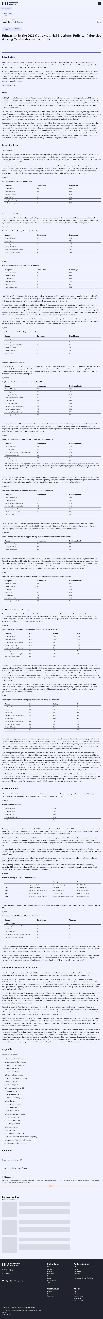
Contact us (77, 1298)
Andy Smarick (18, 22)
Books (76, 1269)
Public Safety (51, 1280)
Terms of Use (5, 1307)
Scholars (76, 1294)
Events (49, 1291)
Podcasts (77, 1273)
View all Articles (6, 8)
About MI (76, 1291)
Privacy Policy (13, 1307)
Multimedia (77, 1271)
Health (49, 1278)
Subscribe (50, 1296)
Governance (51, 1276)
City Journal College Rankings (83, 1278)
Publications (78, 1267)
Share (99, 22)
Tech (48, 1282)
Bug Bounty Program (30, 1307)
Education (7, 14)
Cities (49, 1267)
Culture (49, 1269)
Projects (76, 1276)
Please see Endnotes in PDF (12, 1160)
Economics (50, 1271)
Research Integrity (79, 1296)
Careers (49, 1294)
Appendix (72, 137)
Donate (9, 1177)
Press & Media (78, 1300)
